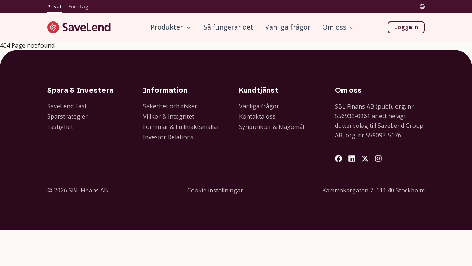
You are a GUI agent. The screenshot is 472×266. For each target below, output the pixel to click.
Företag (78, 6)
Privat (54, 6)
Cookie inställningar (215, 190)
